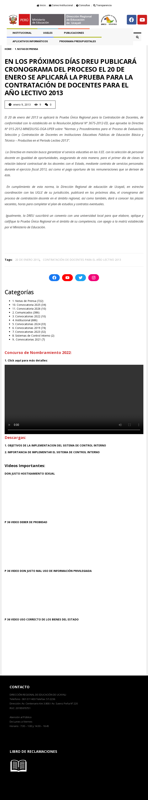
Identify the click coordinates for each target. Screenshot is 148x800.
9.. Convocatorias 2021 (26, 339)
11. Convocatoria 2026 (26, 308)
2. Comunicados (22, 312)
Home (8, 49)
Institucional (22, 32)
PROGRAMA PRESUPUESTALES (77, 41)
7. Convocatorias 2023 (26, 332)
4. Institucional (21, 320)
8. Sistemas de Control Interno (31, 335)
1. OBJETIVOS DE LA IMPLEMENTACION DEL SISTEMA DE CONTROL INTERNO (55, 445)
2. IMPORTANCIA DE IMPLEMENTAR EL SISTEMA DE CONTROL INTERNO (52, 452)
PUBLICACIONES (74, 32)
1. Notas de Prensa (24, 301)
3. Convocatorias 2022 (26, 316)
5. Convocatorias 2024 (26, 324)
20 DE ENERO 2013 (27, 259)
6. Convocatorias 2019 (26, 328)
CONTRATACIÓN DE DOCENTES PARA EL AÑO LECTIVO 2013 (82, 259)
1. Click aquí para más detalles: (26, 360)
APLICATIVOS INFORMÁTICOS (30, 41)
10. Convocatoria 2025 (26, 305)
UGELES (47, 32)
